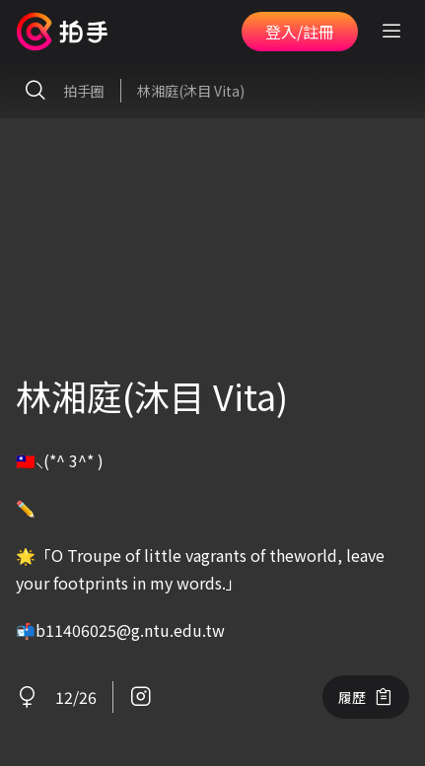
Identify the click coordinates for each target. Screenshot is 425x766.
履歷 (365, 697)
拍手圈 (60, 90)
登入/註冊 (299, 31)
